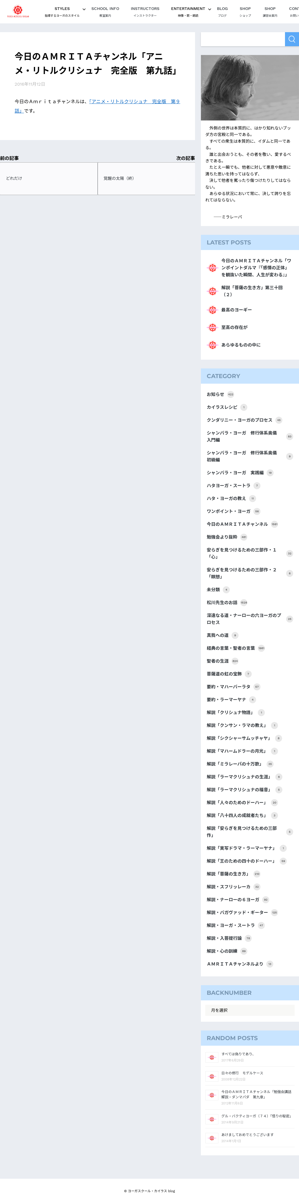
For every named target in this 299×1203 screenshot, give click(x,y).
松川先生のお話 (227, 602)
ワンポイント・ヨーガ (233, 511)
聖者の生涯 (223, 661)
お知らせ (220, 394)
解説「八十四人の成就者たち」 (242, 815)
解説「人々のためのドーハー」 (242, 802)
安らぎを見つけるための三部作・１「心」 (250, 553)
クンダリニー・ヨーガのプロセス (244, 420)
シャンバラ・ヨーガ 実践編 (240, 472)
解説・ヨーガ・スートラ (236, 925)
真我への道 (223, 635)
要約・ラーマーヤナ (231, 699)
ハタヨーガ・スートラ (233, 485)
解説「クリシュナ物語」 (236, 712)
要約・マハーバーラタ (233, 686)
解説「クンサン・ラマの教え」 (242, 725)
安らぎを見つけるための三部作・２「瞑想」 (250, 573)
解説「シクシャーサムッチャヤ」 (244, 738)
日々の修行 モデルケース (242, 1073)
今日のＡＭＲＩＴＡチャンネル (242, 524)
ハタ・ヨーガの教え (231, 498)
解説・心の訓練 (227, 951)
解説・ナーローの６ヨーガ (238, 899)
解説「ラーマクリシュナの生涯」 (244, 776)
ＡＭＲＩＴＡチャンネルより (240, 964)
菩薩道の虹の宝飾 (229, 674)
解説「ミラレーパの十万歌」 (240, 764)
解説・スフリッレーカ (233, 886)
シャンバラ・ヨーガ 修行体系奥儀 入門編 (250, 436)
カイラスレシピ (227, 407)
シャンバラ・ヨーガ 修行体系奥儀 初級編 (250, 456)
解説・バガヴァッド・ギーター (242, 912)
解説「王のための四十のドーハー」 (247, 861)
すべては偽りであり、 (238, 1054)
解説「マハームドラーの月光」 (242, 751)
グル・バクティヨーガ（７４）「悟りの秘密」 (257, 1116)
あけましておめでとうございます (247, 1135)
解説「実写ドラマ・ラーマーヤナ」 (247, 848)
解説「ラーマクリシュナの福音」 (244, 789)
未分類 (218, 589)
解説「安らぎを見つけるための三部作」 (250, 832)
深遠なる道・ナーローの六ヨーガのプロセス (250, 619)
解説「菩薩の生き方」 (233, 874)
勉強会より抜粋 (227, 537)
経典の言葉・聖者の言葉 (236, 648)
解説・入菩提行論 (229, 938)
